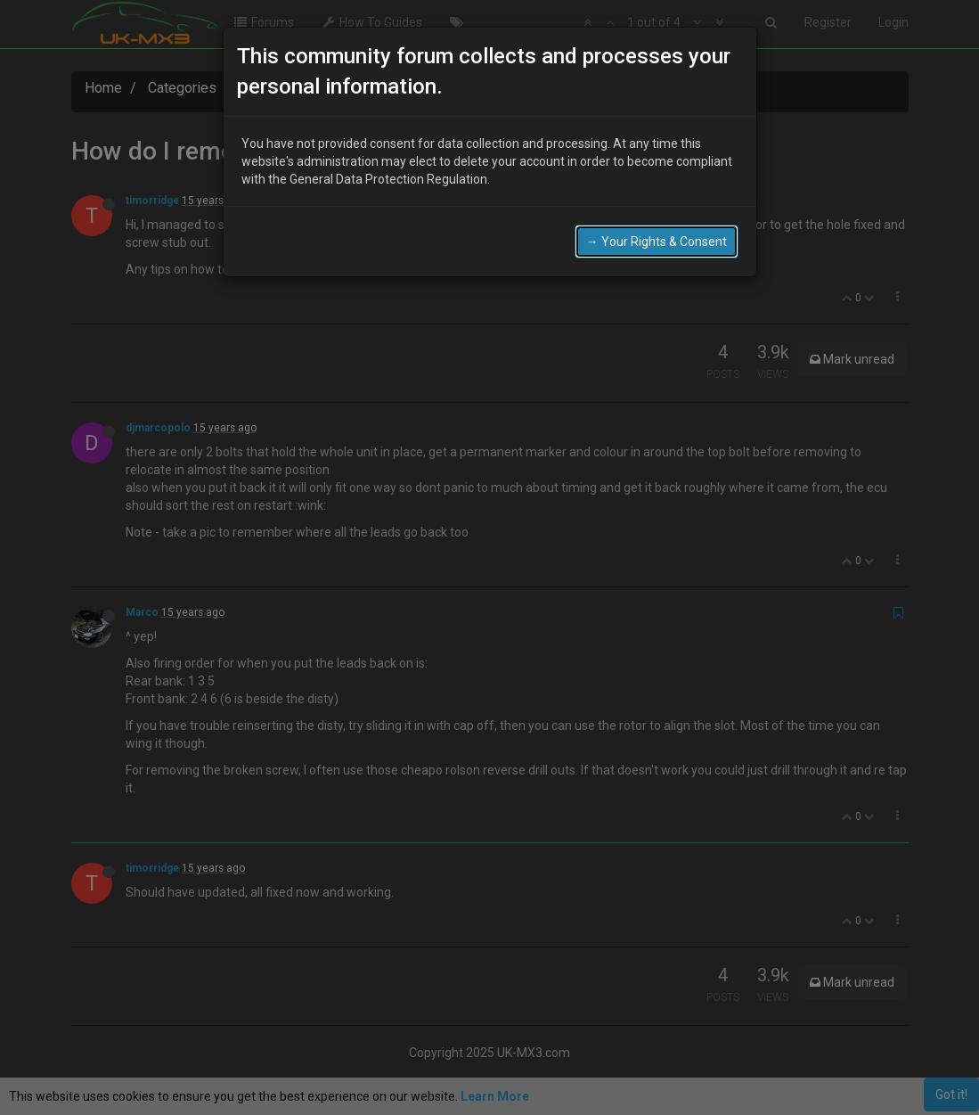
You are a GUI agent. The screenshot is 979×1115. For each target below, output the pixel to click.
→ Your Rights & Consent (656, 241)
